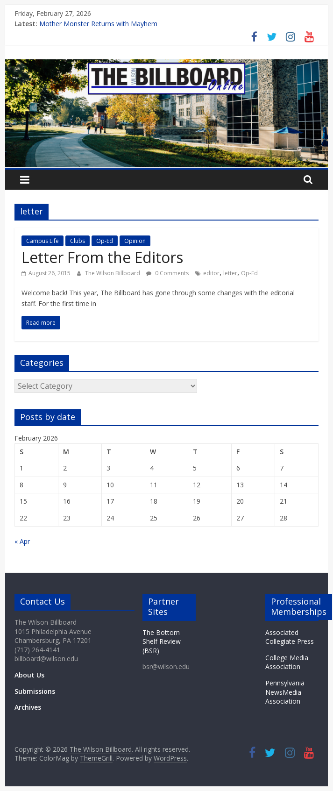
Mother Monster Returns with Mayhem (98, 23)
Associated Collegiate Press (289, 637)
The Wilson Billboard (113, 273)
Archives (27, 707)
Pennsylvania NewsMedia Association (285, 691)
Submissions (34, 691)
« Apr (22, 541)
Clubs (77, 241)
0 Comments (167, 273)
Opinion (135, 241)
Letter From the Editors (102, 257)
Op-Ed (104, 241)
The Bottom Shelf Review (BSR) (161, 641)
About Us (29, 674)
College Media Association (286, 662)
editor (211, 273)
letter (230, 273)
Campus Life (42, 241)
